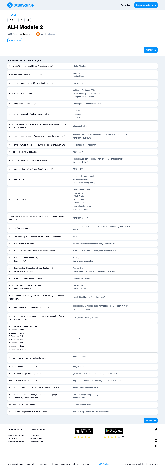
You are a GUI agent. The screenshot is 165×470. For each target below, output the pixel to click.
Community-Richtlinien (15, 442)
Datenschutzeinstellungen (70, 464)
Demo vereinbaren (36, 442)
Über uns (54, 464)
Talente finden (35, 435)
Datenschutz (31, 464)
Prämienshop (12, 438)
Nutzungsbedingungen (15, 464)
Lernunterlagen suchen (15, 435)
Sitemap (86, 464)
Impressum (44, 464)
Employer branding (36, 438)
